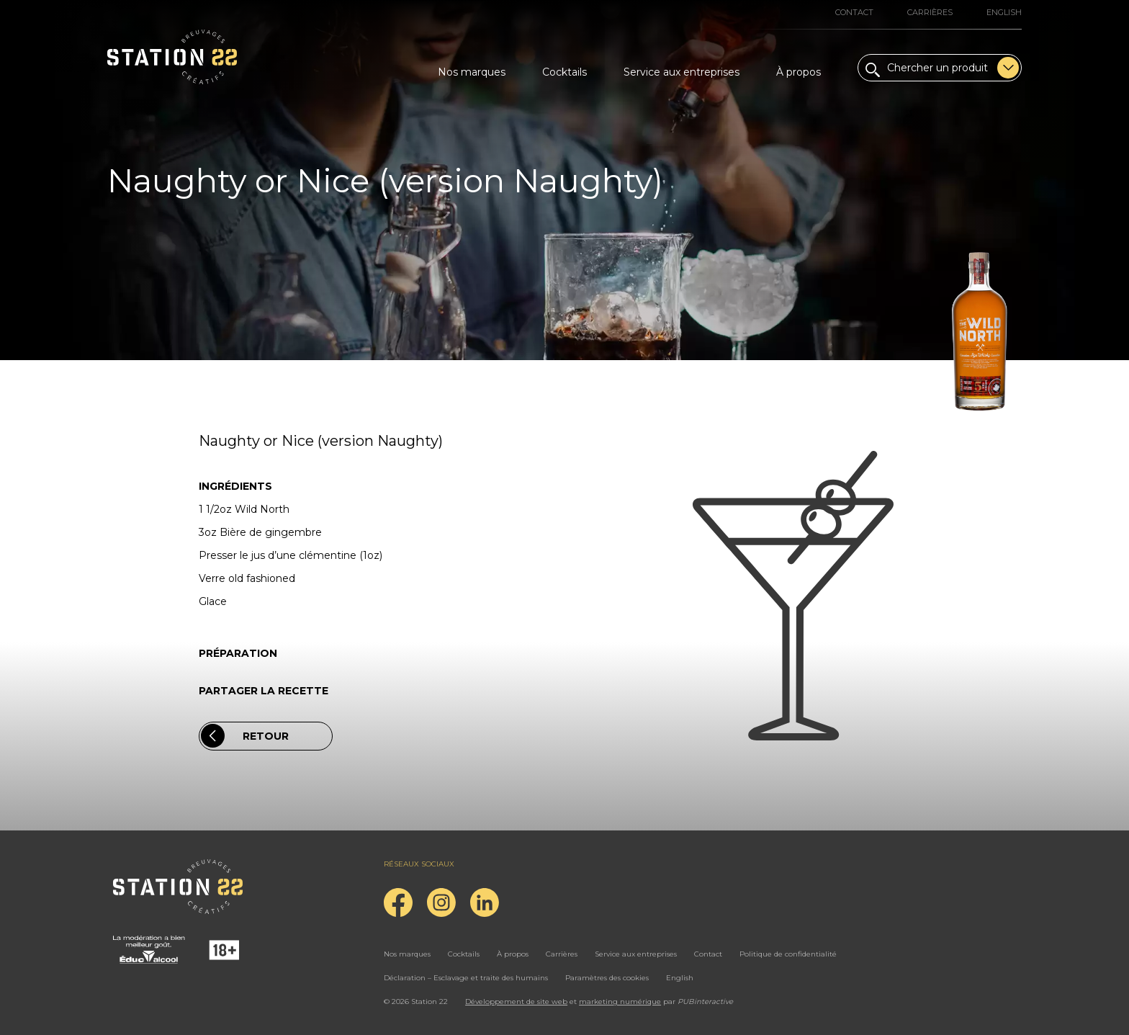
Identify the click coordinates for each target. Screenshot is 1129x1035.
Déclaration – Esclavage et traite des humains (466, 977)
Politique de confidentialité (788, 954)
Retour (245, 736)
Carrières (930, 12)
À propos (798, 72)
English (1004, 12)
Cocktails (564, 72)
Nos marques (471, 72)
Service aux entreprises (681, 72)
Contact (854, 12)
